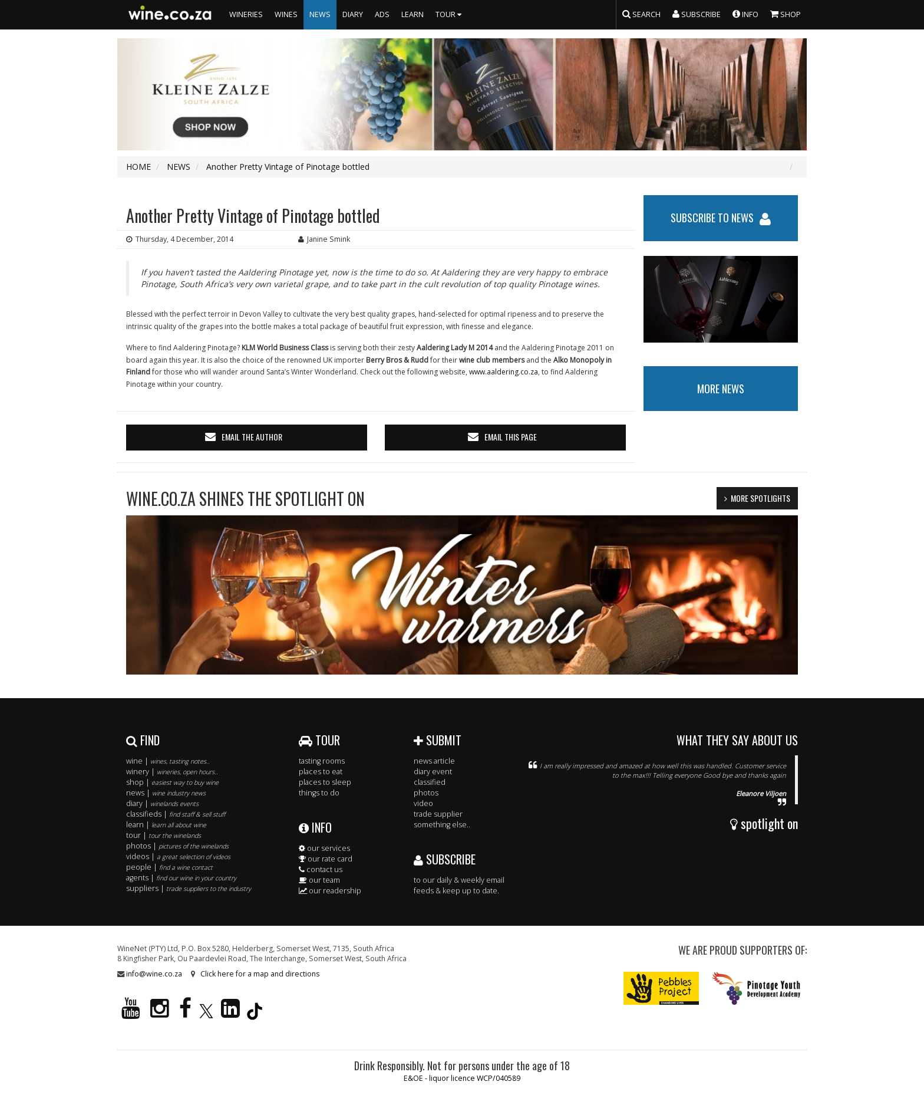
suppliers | (188, 888)
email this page (510, 436)
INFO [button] (745, 13)
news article (434, 761)
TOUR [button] (449, 14)
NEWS (320, 14)
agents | (181, 878)
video (423, 803)
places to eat (320, 772)
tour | (163, 835)
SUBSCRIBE (445, 859)
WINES (286, 14)
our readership (330, 891)
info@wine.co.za (154, 974)
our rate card (325, 859)
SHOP (785, 13)
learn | (166, 825)
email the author (252, 436)
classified (430, 782)
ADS (382, 14)
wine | (168, 761)
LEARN (412, 14)
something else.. (442, 825)
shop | (172, 782)
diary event (433, 772)
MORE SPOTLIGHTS (760, 498)
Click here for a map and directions (259, 974)
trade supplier (438, 814)
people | (169, 867)
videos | (178, 856)
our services (324, 848)
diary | (162, 803)
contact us (320, 869)
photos (426, 793)
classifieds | (175, 814)
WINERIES (246, 14)
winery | (172, 772)
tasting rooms (322, 761)
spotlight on (764, 823)
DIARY (352, 14)
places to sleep (325, 782)
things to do (319, 793)
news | (166, 793)
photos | (177, 846)
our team (319, 880)
